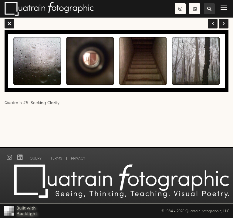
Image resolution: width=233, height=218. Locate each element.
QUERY (36, 158)
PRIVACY (78, 158)
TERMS (56, 158)
